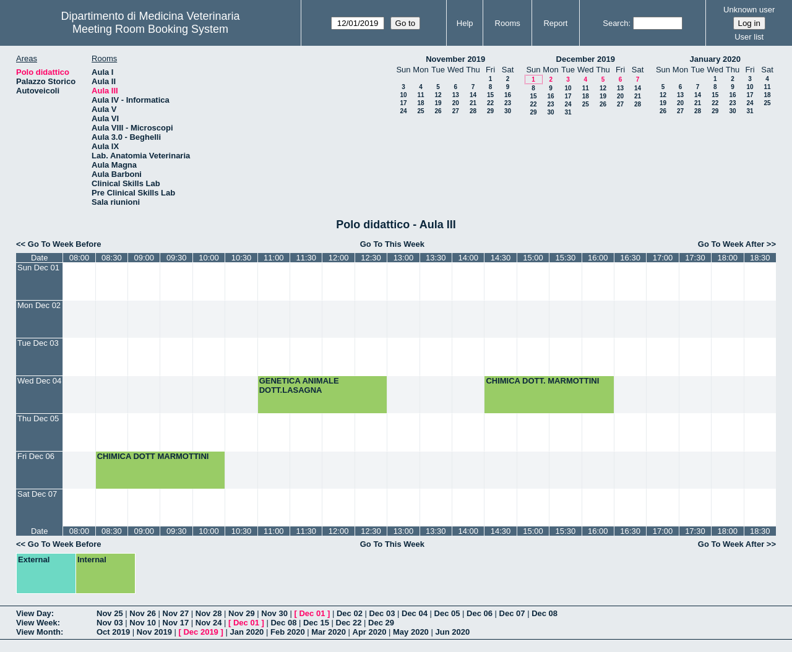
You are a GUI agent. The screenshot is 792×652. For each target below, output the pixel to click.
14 (473, 95)
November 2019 (455, 59)
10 (403, 95)
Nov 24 (209, 622)
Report (555, 23)
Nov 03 (110, 622)
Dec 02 (350, 613)
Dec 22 (349, 622)
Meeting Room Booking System (150, 29)
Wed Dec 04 (39, 380)
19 (437, 103)
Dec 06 (480, 613)
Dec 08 (544, 613)
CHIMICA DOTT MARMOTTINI (153, 456)
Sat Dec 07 (37, 494)
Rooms (507, 23)
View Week (37, 622)
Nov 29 (241, 613)
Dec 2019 (200, 632)
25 (420, 111)
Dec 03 (382, 613)
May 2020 (411, 632)
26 (437, 111)
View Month (38, 632)
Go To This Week (392, 244)
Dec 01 (312, 613)
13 (455, 95)
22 (490, 103)
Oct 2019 (113, 632)
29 (490, 111)
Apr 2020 (370, 632)
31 (567, 112)
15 (490, 95)
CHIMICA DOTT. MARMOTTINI (542, 380)
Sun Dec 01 (38, 267)
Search (615, 23)
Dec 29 (381, 622)
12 (437, 95)
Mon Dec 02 (39, 305)
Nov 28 (209, 613)
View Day (33, 613)
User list (749, 36)
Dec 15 (316, 622)
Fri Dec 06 (35, 456)
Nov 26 (142, 613)
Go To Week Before (64, 244)
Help (465, 23)
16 (507, 95)
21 (473, 103)
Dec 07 (512, 613)
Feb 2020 (287, 632)
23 (507, 103)
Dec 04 (415, 613)
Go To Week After (731, 244)
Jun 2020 (452, 632)
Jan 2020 (247, 632)
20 (455, 103)
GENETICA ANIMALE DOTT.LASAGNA (299, 385)
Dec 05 (447, 613)
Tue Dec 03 (38, 343)
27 (455, 111)
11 (420, 95)
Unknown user (749, 9)
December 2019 (585, 59)
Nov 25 (110, 613)
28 (473, 111)
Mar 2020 (328, 632)
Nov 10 (142, 622)
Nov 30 (274, 613)
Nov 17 (176, 622)
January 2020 (715, 59)
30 (507, 111)
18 (420, 103)
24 (403, 111)
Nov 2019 (154, 632)
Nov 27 (176, 613)
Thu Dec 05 (38, 418)
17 (403, 103)
